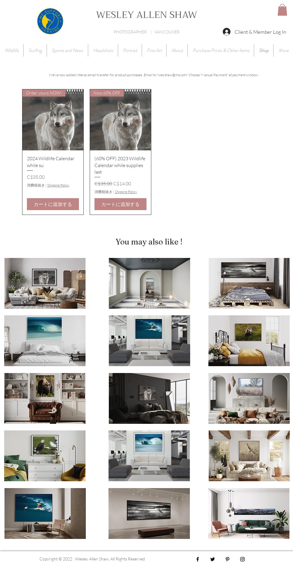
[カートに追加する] (53, 204)
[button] (282, 10)
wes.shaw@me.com (172, 75)
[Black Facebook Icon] (198, 559)
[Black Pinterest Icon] (228, 559)
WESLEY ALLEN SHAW (146, 15)
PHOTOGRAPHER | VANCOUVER (147, 31)
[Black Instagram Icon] (242, 559)
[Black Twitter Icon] (213, 559)
